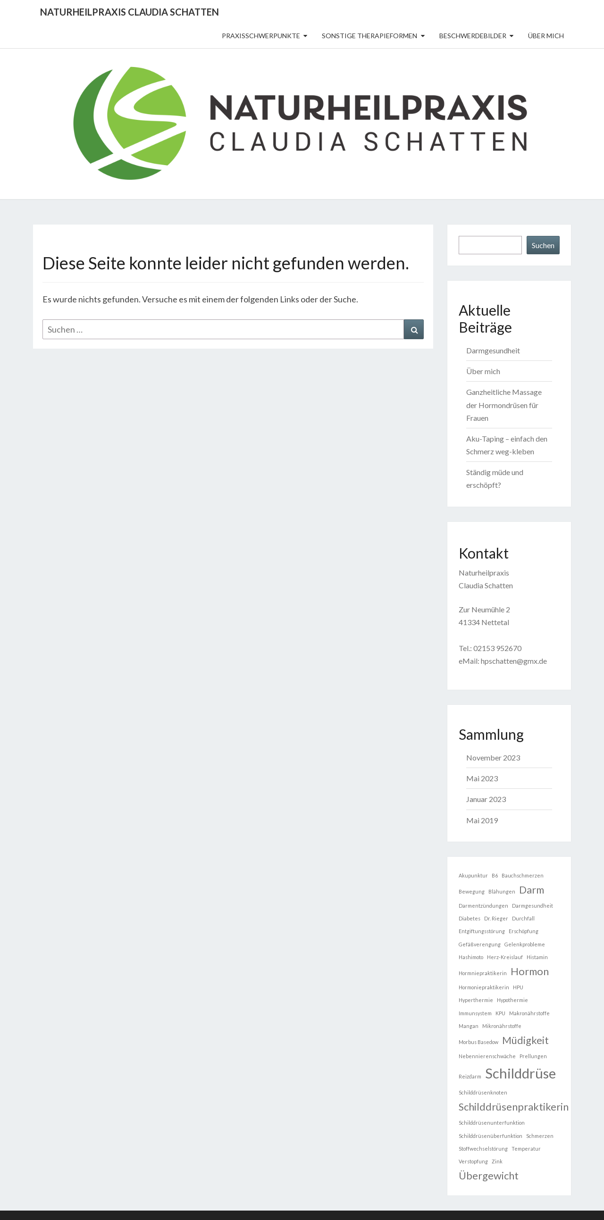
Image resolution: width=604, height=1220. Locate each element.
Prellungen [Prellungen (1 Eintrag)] (533, 1056)
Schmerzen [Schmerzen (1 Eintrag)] (540, 1136)
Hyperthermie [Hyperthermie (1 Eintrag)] (476, 1000)
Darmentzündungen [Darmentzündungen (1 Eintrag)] (483, 905)
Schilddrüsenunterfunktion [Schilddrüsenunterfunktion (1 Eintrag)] (492, 1123)
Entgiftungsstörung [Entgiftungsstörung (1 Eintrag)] (482, 931)
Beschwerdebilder (472, 36)
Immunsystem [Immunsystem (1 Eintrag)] (475, 1013)
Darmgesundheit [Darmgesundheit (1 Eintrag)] (532, 905)
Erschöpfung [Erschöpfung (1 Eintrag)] (523, 931)
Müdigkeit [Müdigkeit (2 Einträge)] (525, 1040)
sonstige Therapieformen (369, 36)
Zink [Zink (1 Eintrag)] (497, 1161)
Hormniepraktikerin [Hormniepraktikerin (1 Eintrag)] (483, 973)
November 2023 (493, 757)
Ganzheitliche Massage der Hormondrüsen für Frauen (504, 404)
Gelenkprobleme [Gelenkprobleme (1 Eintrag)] (524, 944)
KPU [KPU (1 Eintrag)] (500, 1013)
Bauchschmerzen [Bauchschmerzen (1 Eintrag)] (523, 875)
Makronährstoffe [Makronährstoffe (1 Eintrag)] (529, 1013)
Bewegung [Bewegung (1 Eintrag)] (472, 891)
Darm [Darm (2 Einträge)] (531, 889)
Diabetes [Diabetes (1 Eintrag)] (469, 918)
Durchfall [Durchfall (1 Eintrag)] (523, 918)
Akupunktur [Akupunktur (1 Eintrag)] (473, 875)
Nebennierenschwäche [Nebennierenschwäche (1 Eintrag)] (487, 1056)
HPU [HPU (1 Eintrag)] (518, 987)
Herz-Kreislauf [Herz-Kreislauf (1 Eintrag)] (505, 957)
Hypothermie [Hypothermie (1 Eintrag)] (512, 1000)
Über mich (546, 36)
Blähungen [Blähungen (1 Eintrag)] (501, 891)
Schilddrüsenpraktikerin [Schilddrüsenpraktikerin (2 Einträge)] (514, 1106)
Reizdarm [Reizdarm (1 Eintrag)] (470, 1076)
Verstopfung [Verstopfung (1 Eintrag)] (473, 1161)
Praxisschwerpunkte (261, 36)
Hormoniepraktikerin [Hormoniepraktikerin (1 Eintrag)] (484, 987)
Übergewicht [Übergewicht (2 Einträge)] (489, 1175)
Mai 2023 (482, 778)
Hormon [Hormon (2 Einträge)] (530, 971)
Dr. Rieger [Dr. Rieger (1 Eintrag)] (496, 918)
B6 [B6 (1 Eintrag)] (495, 875)
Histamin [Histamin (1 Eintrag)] (537, 957)
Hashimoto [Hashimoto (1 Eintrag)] (471, 957)
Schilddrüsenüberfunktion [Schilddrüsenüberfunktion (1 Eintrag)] (490, 1136)
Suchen (543, 245)
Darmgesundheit (493, 350)
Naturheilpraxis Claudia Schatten (129, 11)
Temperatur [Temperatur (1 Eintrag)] (526, 1148)
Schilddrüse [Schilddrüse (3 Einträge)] (520, 1073)
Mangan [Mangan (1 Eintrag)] (468, 1026)
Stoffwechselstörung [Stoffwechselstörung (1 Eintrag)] (483, 1148)
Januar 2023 (486, 798)
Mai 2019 (482, 820)
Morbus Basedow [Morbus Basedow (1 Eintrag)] (478, 1042)
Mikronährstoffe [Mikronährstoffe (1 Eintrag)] (501, 1026)
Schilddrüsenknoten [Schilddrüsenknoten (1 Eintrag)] (483, 1092)
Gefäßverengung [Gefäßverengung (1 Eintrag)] (480, 944)
